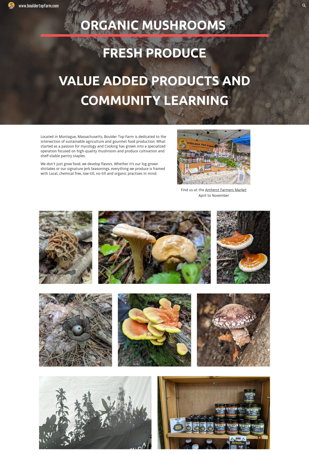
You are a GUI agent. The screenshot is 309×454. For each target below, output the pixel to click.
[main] (154, 62)
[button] (304, 5)
